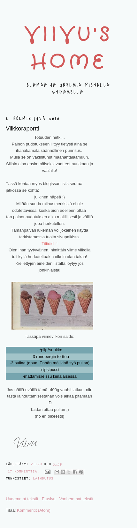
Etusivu (49, 498)
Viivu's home (69, 49)
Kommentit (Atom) (33, 510)
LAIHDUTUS (43, 478)
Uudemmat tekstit (22, 498)
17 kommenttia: (25, 471)
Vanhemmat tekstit (76, 498)
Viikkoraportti (22, 128)
